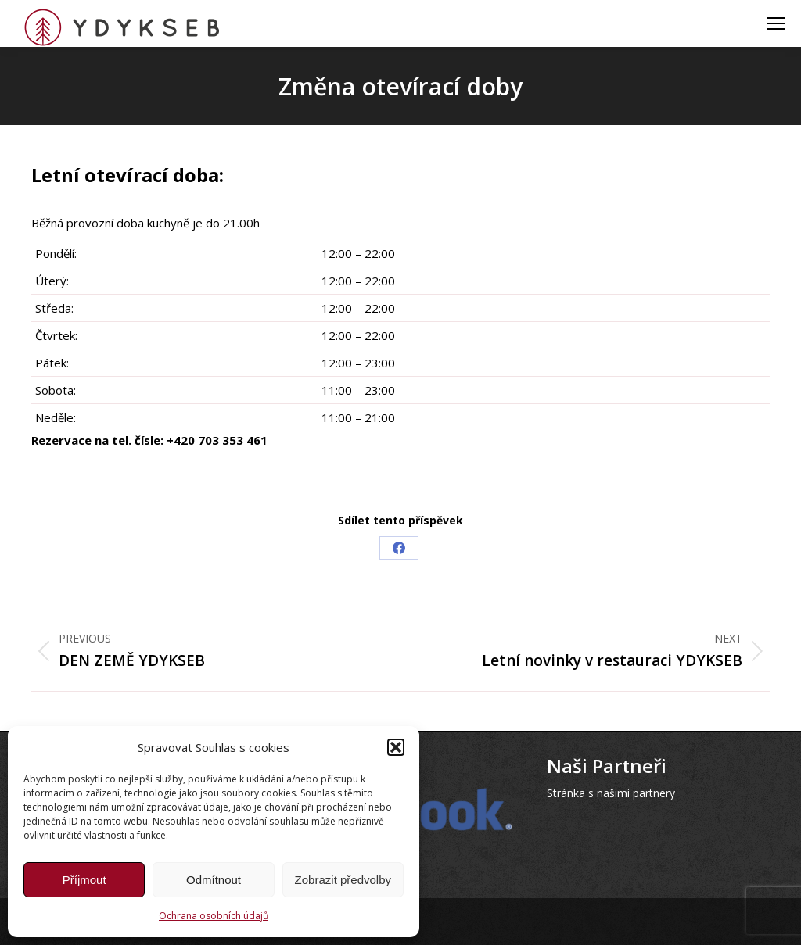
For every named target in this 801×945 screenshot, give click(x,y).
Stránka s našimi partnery (611, 793)
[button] (396, 747)
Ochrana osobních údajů (213, 915)
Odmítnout (213, 879)
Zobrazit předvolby (343, 879)
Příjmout (84, 879)
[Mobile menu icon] (776, 23)
